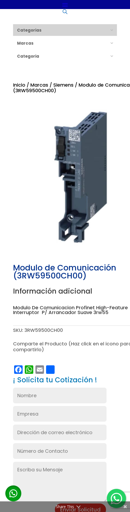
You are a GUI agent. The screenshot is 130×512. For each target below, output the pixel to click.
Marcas (39, 85)
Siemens (63, 85)
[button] (13, 493)
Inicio (19, 85)
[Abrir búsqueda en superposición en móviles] (65, 11)
